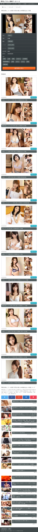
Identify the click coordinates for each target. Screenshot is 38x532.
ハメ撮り (24, 3)
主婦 (13, 61)
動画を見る (33, 97)
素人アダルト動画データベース (11, 1)
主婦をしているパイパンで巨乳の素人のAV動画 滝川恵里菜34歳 (15, 202)
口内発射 (25, 58)
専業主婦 (10, 41)
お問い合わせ (4, 528)
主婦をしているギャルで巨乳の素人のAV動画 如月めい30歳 (14, 100)
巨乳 (4, 58)
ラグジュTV (11, 44)
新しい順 (2, 3)
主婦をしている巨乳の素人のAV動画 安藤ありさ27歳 (13, 382)
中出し (19, 3)
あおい (10, 35)
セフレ (17, 61)
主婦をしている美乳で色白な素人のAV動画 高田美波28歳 (14, 177)
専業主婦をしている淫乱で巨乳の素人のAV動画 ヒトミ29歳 (14, 305)
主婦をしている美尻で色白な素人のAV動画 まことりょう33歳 (15, 280)
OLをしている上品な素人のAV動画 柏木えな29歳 (12, 228)
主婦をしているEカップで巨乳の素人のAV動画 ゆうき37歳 (14, 357)
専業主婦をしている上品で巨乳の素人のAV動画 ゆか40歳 (14, 125)
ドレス (22, 61)
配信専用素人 (6, 61)
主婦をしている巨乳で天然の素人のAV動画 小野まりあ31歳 (14, 331)
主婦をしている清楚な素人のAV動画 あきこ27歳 (12, 254)
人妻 (9, 58)
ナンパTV (14, 3)
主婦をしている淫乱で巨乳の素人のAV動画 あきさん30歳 (14, 151)
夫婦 (28, 61)
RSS (9, 528)
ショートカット (31, 3)
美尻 (13, 58)
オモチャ (18, 58)
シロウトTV (8, 3)
